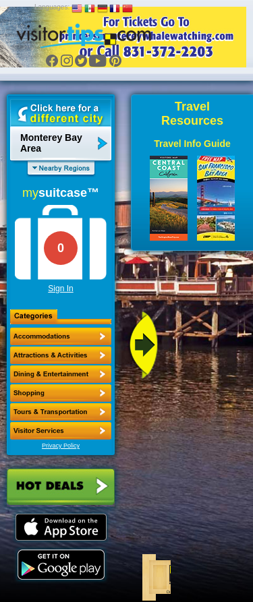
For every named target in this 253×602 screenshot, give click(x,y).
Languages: (51, 7)
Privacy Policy (61, 445)
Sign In (60, 288)
